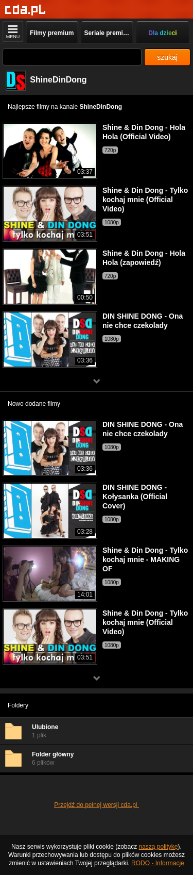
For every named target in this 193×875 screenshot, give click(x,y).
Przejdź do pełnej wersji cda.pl (96, 804)
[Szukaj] (72, 56)
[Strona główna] (25, 10)
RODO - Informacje (157, 863)
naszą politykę (158, 846)
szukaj (167, 57)
